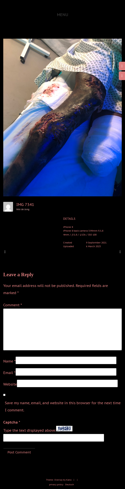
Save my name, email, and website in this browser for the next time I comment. (63, 406)
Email (9, 372)
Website (10, 384)
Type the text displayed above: (29, 430)
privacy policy (56, 484)
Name (9, 361)
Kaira (68, 479)
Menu (62, 14)
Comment (12, 305)
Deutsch (69, 484)
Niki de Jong (22, 209)
